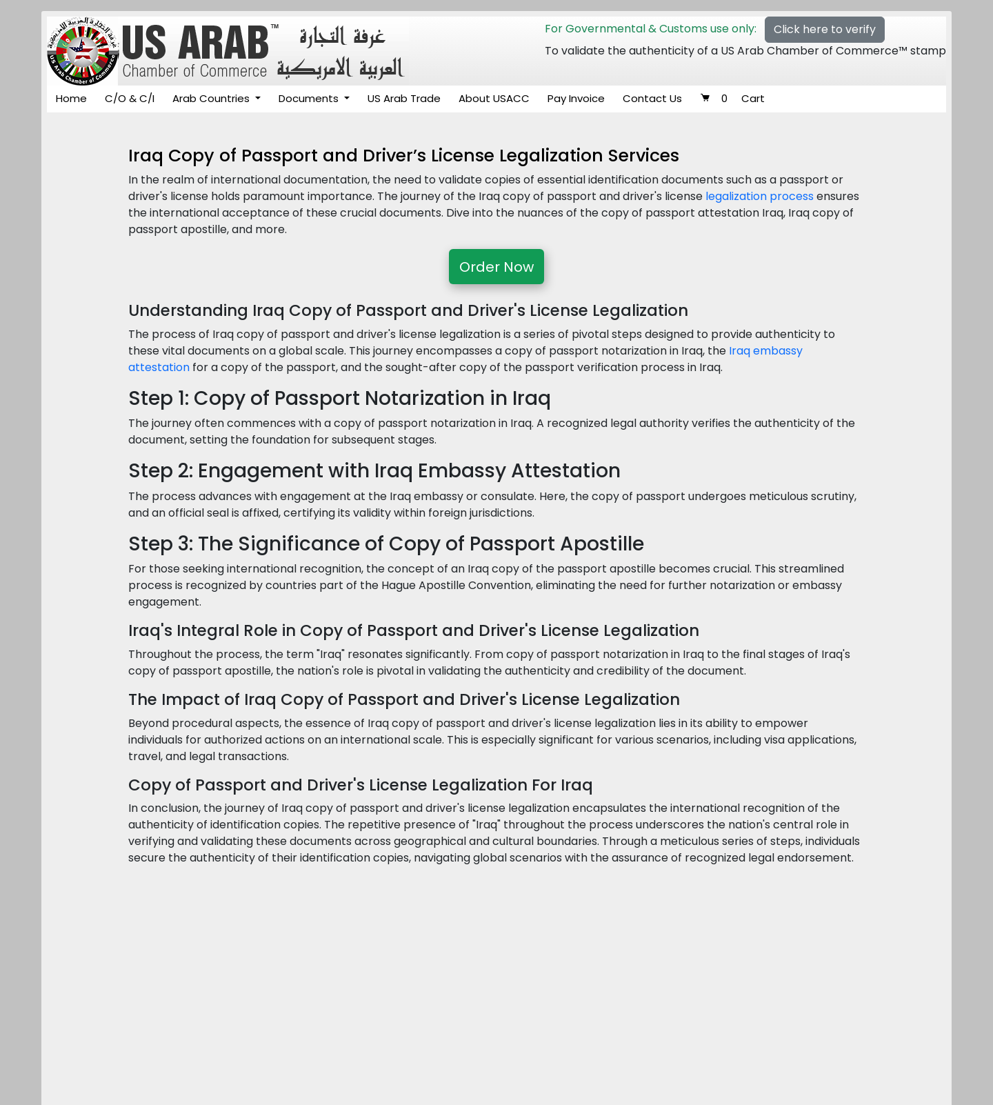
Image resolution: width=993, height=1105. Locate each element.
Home (71, 98)
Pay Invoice (576, 98)
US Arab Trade (404, 98)
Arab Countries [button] (212, 98)
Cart (732, 98)
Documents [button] (310, 98)
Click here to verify (825, 29)
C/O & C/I (129, 98)
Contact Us (652, 98)
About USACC (494, 98)
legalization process (759, 196)
